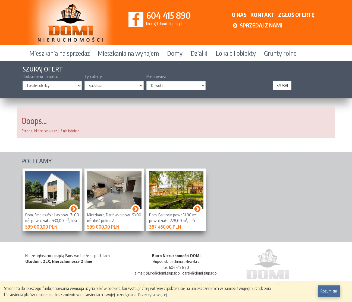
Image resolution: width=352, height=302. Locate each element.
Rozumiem (328, 290)
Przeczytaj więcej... (153, 294)
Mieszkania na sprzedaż (59, 53)
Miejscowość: (156, 76)
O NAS (239, 14)
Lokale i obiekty (236, 53)
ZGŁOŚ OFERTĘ (296, 14)
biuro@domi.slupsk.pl (164, 23)
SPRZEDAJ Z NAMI (257, 25)
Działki (199, 53)
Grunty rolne (280, 53)
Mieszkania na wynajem (128, 53)
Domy (175, 53)
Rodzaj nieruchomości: (40, 76)
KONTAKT (262, 14)
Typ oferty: (93, 76)
